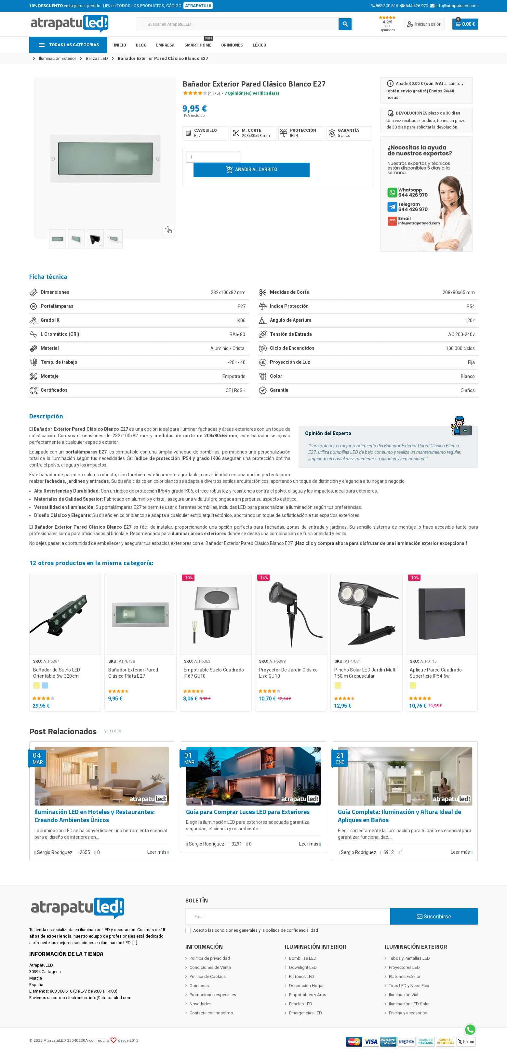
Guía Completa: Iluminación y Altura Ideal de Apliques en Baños (399, 816)
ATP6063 (202, 661)
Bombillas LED (302, 958)
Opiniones (199, 985)
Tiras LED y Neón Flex (409, 985)
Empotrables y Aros (307, 994)
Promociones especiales (213, 994)
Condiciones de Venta (210, 967)
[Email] (287, 916)
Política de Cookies (208, 976)
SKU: (37, 661)
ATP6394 (51, 661)
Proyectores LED (404, 967)
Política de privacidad (210, 958)
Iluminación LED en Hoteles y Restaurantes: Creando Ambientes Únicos (94, 816)
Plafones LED (301, 976)
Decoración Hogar (306, 985)
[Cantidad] (213, 157)
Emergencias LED (305, 1012)
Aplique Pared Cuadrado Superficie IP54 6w (436, 673)
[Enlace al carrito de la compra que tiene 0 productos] (465, 24)
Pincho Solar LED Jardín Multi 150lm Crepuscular (365, 673)
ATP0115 (428, 661)
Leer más (158, 852)
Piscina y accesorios (408, 1012)
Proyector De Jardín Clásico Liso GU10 (288, 673)
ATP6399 (277, 661)
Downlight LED (303, 967)
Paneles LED (300, 1003)
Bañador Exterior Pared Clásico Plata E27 (133, 673)
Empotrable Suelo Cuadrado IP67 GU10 (214, 673)
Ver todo (112, 731)
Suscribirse (434, 916)
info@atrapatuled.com (110, 997)
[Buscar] (245, 24)
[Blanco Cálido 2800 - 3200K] (36, 685)
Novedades (200, 1003)
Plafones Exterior (404, 976)
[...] (134, 942)
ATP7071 (353, 661)
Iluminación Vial (403, 994)
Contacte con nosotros (211, 1012)
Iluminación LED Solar (409, 1003)
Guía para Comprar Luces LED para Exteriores (248, 812)
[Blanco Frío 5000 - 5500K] (45, 685)
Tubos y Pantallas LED (409, 958)
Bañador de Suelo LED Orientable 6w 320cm (56, 673)
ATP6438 (127, 661)
